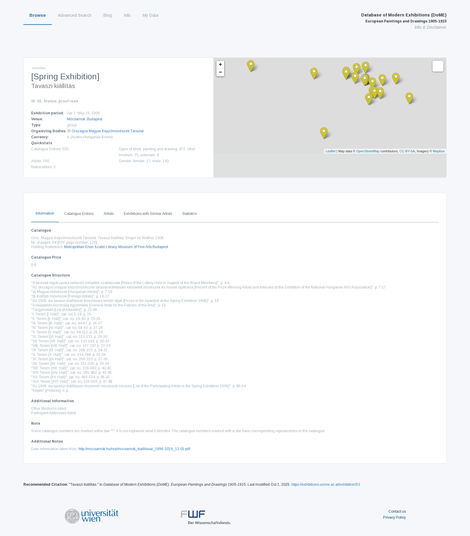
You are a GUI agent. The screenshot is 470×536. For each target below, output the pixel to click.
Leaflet (330, 151)
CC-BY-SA (407, 151)
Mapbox (439, 151)
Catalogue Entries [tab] (79, 214)
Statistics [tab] (189, 214)
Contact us (397, 511)
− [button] (220, 72)
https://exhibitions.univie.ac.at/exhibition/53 (325, 484)
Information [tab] (45, 213)
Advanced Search (74, 15)
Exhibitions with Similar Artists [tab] (148, 214)
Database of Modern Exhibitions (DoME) (404, 18)
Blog (107, 15)
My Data (150, 15)
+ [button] (220, 64)
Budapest (94, 119)
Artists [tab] (109, 214)
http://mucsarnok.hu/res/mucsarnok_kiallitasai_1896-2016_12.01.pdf (134, 449)
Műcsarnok (76, 119)
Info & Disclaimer (431, 27)
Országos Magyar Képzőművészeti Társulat (108, 131)
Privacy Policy (394, 517)
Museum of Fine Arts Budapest (143, 247)
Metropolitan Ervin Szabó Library (90, 247)
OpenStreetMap (368, 151)
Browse (37, 15)
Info (127, 15)
